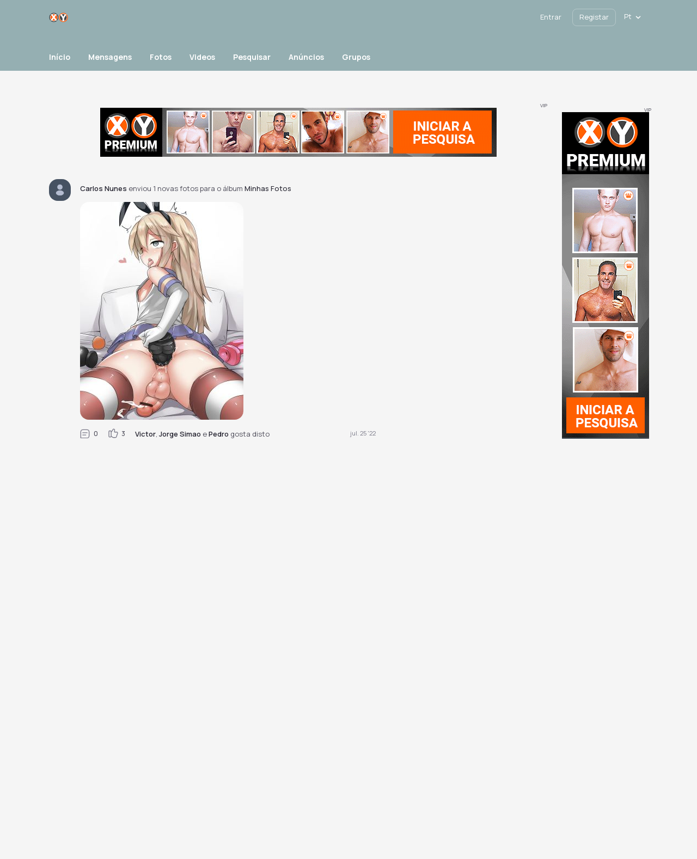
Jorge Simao (180, 434)
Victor (145, 434)
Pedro (219, 434)
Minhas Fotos (267, 188)
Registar (594, 17)
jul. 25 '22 (363, 433)
